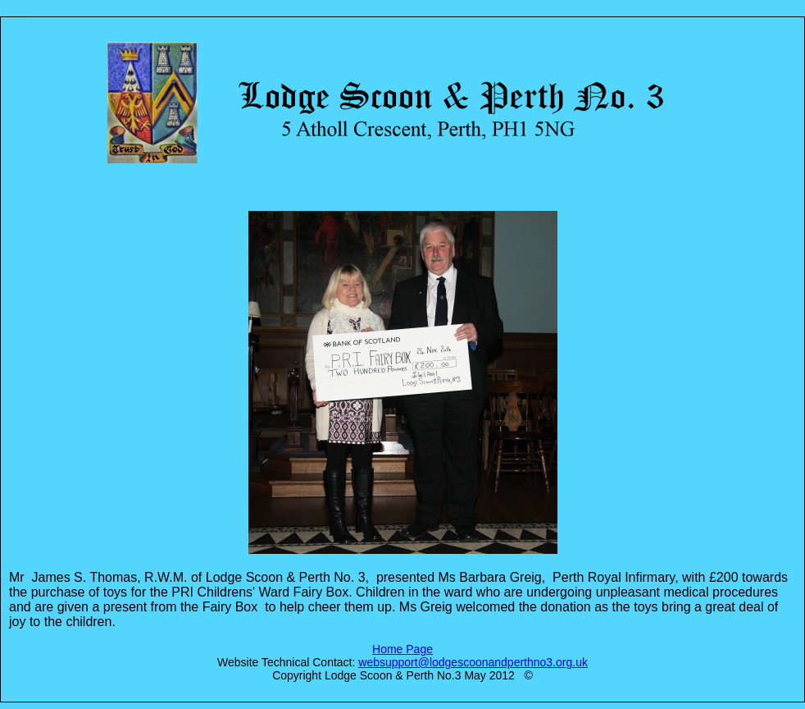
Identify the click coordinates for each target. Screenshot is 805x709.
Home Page (402, 649)
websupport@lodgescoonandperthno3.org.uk (473, 662)
